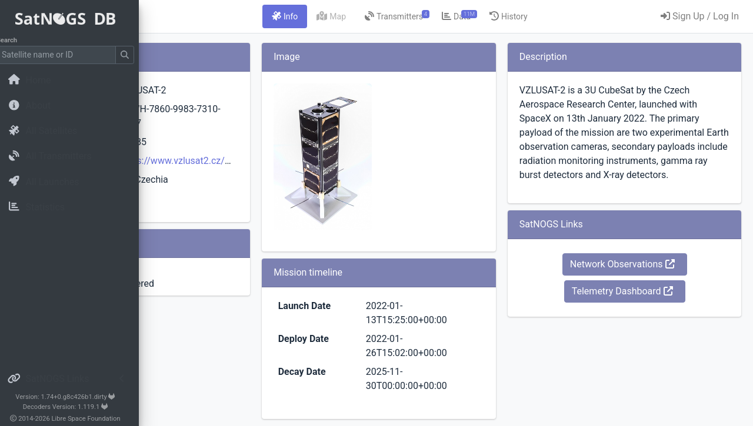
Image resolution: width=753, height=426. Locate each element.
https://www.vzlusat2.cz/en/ (305, 160)
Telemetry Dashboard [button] (646, 319)
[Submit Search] (133, 55)
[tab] (358, 16)
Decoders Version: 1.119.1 (73, 407)
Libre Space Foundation (94, 418)
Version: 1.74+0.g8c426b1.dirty (73, 397)
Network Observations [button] (646, 292)
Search (15, 40)
